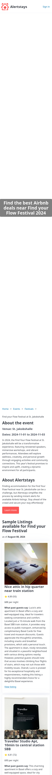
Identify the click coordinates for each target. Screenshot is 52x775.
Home (5, 408)
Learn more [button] (11, 510)
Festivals (29, 408)
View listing (10, 686)
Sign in (46, 6)
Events (16, 408)
